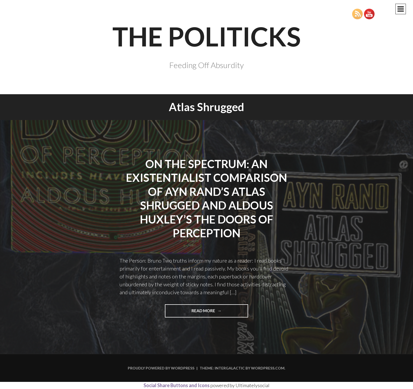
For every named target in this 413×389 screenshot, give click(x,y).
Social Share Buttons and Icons (177, 385)
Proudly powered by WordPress (161, 368)
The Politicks (206, 36)
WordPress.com (267, 368)
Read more (219, 312)
